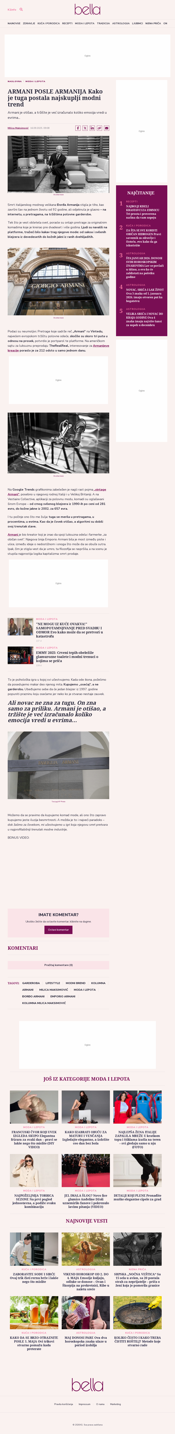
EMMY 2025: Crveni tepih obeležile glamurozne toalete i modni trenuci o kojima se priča (67, 657)
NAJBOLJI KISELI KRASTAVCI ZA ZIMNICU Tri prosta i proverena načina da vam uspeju (142, 211)
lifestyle (53, 983)
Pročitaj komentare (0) (58, 965)
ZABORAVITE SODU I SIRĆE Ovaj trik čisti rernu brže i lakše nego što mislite (34, 1278)
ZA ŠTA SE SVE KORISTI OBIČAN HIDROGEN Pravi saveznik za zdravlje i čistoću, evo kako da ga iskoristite (143, 237)
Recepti (67, 23)
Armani (13, 535)
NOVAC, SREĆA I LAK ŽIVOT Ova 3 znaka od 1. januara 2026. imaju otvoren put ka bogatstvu (145, 295)
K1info (12, 9)
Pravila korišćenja (63, 1404)
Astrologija (121, 23)
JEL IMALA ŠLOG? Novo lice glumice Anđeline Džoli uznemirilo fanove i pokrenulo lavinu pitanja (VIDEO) (86, 1201)
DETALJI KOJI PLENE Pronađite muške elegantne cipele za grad (137, 1197)
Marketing (115, 1404)
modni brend (75, 983)
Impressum (84, 1404)
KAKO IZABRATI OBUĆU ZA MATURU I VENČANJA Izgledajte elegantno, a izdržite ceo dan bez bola (85, 1137)
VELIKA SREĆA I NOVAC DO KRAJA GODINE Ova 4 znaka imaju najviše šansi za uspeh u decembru (144, 319)
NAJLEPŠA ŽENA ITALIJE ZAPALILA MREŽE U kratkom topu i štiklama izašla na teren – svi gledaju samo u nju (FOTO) (137, 1139)
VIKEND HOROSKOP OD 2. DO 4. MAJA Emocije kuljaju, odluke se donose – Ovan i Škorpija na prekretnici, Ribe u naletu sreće (85, 1281)
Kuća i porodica (49, 23)
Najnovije (14, 23)
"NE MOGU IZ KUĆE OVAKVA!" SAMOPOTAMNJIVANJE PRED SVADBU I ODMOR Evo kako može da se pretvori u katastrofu (69, 630)
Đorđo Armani (33, 996)
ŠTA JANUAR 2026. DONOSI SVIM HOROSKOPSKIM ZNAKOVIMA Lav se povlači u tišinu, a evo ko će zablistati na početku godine (145, 267)
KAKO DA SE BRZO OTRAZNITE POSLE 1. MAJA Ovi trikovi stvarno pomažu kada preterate (34, 1343)
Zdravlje (29, 23)
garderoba (31, 983)
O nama (100, 1404)
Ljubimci (137, 23)
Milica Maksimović (18, 128)
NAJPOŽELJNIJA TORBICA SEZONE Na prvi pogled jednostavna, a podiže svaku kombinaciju (34, 1201)
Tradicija (103, 23)
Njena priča (153, 23)
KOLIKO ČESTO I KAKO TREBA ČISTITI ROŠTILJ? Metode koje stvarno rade (137, 1341)
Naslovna (15, 81)
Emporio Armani (62, 996)
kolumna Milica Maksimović (44, 1003)
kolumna (98, 983)
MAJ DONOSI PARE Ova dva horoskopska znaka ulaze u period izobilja (86, 1341)
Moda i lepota (84, 23)
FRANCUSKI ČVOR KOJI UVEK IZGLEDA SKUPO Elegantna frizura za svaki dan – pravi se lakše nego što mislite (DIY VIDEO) (34, 1139)
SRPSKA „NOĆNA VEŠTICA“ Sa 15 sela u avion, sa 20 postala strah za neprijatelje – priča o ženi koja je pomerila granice (137, 1279)
